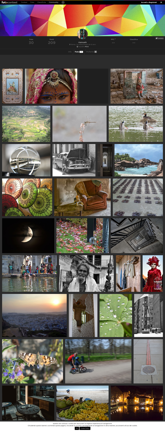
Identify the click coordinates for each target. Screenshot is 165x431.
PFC (113, 39)
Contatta (159, 38)
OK (77, 428)
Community (53, 2)
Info (70, 52)
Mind (86, 46)
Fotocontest (9, 2)
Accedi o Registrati (149, 2)
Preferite (91, 52)
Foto (32, 2)
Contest (24, 2)
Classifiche (41, 2)
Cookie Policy (85, 428)
